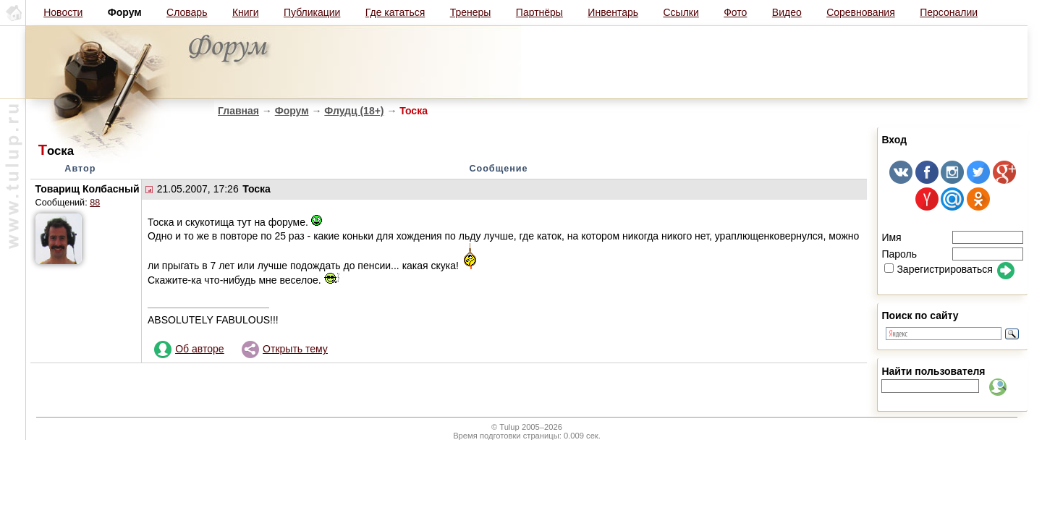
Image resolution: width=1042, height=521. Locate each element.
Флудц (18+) (354, 111)
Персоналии (949, 12)
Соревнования (860, 12)
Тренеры (470, 12)
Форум (292, 111)
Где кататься (395, 12)
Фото (735, 12)
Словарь (186, 12)
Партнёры (539, 12)
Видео (787, 12)
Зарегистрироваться (938, 269)
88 (95, 203)
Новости (62, 12)
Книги (245, 12)
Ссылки (681, 12)
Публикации (312, 12)
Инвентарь (613, 12)
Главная (238, 111)
